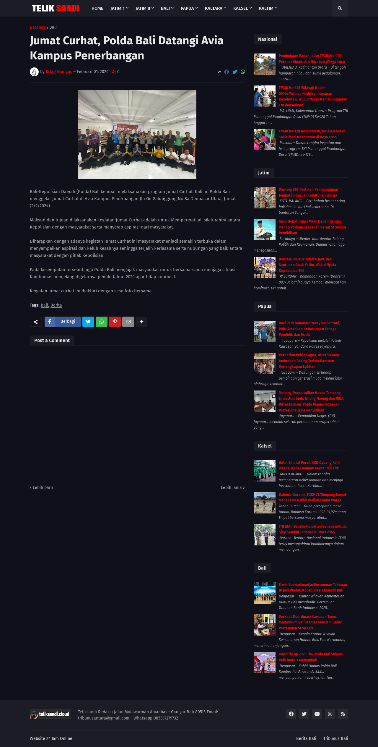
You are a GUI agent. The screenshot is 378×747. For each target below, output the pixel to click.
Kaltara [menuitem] (213, 8)
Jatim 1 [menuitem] (117, 8)
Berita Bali (306, 738)
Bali (53, 27)
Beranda (38, 27)
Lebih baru (43, 487)
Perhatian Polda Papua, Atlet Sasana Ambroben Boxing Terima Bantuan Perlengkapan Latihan (309, 361)
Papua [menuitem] (187, 8)
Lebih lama (231, 487)
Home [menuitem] (97, 8)
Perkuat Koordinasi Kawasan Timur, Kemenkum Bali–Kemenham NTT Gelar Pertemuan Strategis (310, 622)
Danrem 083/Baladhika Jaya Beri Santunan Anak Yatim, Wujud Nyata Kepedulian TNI (307, 265)
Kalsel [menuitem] (240, 8)
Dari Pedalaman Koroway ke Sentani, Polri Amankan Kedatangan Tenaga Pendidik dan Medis (309, 329)
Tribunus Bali (335, 738)
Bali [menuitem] (165, 8)
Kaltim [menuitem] (266, 8)
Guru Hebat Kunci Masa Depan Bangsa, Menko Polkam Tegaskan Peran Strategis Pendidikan (312, 227)
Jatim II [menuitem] (143, 8)
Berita (56, 305)
